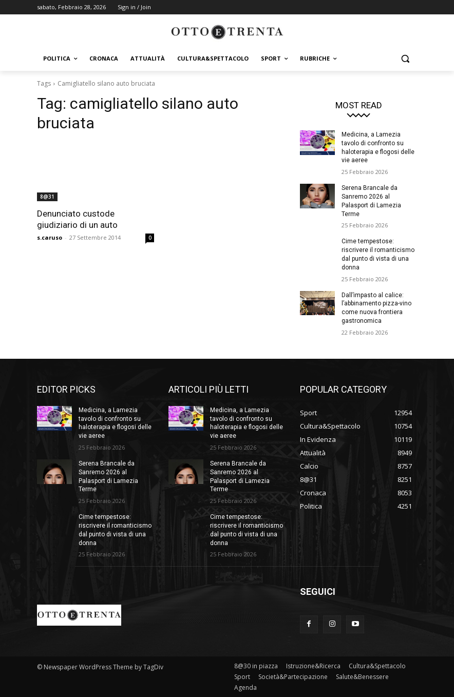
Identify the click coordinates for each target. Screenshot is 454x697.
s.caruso (49, 237)
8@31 (47, 196)
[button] (405, 59)
